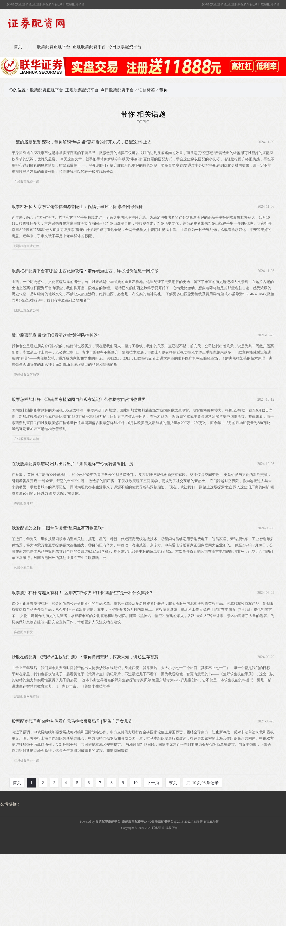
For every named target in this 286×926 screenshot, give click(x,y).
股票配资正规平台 (53, 47)
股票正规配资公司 (26, 310)
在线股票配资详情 (26, 439)
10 (135, 782)
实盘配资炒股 (23, 632)
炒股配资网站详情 (26, 696)
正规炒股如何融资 (26, 374)
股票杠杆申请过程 (26, 246)
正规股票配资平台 (89, 47)
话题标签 (146, 90)
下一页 (153, 782)
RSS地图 (197, 821)
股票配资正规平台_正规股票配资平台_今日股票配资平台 (82, 90)
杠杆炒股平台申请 (26, 761)
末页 (173, 782)
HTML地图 (211, 821)
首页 (18, 47)
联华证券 (158, 828)
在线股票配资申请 (26, 182)
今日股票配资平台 (124, 47)
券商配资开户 (23, 503)
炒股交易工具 (23, 568)
